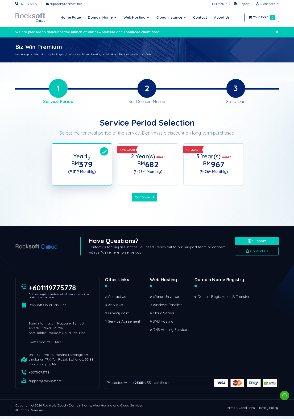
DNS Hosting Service (170, 332)
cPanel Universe (166, 299)
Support (257, 244)
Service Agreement (124, 324)
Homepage (22, 54)
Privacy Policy (119, 316)
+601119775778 (52, 290)
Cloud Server (163, 316)
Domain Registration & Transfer (216, 299)
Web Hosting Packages (49, 54)
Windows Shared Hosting (85, 54)
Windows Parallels (167, 307)
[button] (266, 4)
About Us (115, 307)
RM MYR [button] (218, 4)
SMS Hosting (163, 324)
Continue (144, 200)
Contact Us (257, 254)
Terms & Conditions (240, 411)
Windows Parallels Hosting (123, 54)
